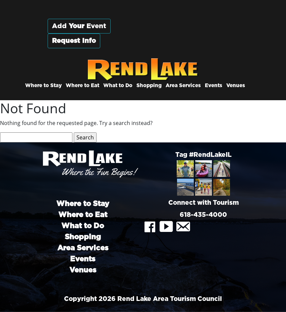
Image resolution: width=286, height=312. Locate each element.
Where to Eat (82, 85)
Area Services (183, 85)
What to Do (117, 85)
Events (213, 85)
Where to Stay (43, 85)
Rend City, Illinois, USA (193, 33)
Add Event (79, 26)
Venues (235, 85)
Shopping (149, 85)
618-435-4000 (203, 215)
